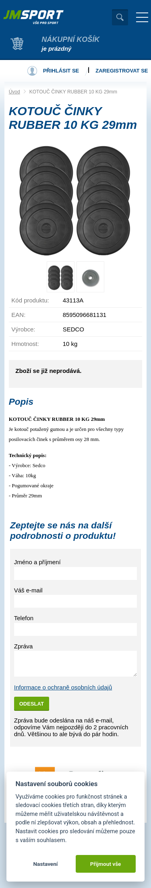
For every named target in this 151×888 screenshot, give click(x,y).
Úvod (14, 92)
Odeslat (31, 704)
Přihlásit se (61, 71)
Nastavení (45, 864)
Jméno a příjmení (37, 562)
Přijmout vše (105, 864)
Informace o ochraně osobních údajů (63, 687)
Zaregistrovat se (121, 71)
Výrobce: (23, 329)
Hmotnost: (25, 343)
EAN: (18, 314)
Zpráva (23, 646)
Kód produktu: (30, 300)
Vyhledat (120, 17)
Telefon (23, 618)
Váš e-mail (28, 590)
